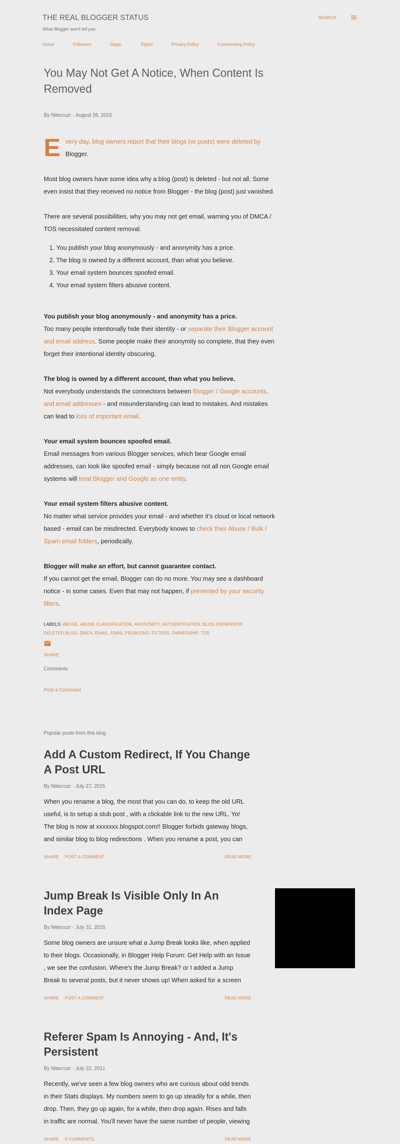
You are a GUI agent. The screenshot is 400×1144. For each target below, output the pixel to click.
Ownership (185, 632)
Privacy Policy (185, 44)
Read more (238, 856)
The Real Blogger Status (95, 17)
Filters (160, 632)
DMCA (86, 632)
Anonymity (146, 624)
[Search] (327, 17)
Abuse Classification (106, 624)
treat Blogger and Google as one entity (132, 478)
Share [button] (51, 654)
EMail (101, 632)
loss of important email (107, 416)
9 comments (79, 1139)
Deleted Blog (60, 632)
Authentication (181, 624)
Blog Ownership (222, 624)
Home (48, 44)
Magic (116, 44)
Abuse (70, 624)
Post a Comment (62, 690)
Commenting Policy (236, 44)
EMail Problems (130, 632)
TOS (205, 632)
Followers (82, 44)
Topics (146, 44)
